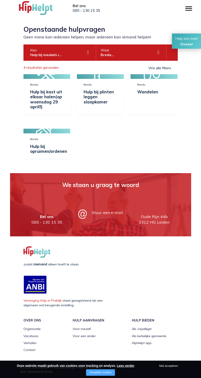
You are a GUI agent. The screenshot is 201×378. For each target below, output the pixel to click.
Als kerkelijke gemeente (149, 336)
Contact (29, 350)
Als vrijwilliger (142, 329)
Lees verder (125, 366)
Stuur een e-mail (107, 212)
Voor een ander (84, 336)
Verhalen (29, 343)
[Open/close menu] (188, 8)
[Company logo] (41, 10)
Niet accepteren (168, 366)
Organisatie (32, 329)
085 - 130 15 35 (86, 10)
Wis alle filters (159, 68)
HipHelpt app (142, 343)
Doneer (186, 44)
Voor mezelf (82, 329)
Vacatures (30, 336)
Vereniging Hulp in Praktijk (42, 300)
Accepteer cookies (100, 372)
